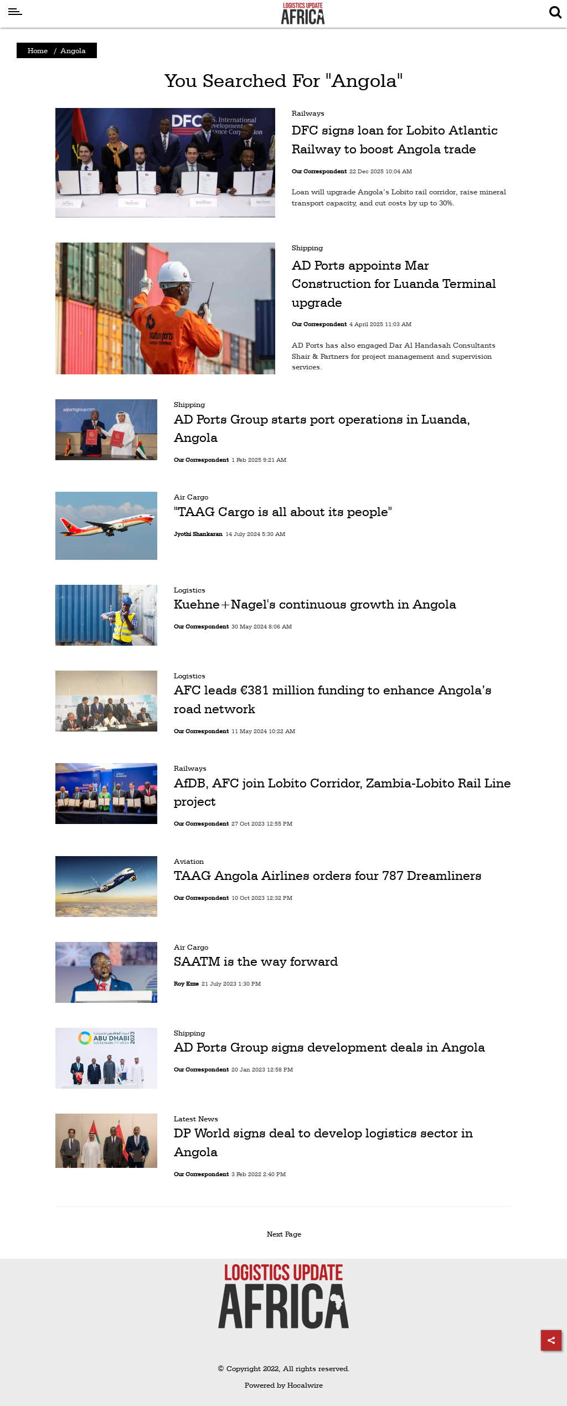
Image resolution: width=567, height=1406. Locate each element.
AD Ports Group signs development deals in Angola (329, 1047)
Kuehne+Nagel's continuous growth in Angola (315, 604)
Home (38, 50)
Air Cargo (191, 496)
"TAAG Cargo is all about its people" (283, 511)
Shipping (307, 247)
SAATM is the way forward (256, 961)
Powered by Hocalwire (284, 1385)
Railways (308, 113)
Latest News (196, 1118)
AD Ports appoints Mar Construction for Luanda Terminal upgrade (394, 283)
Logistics (189, 589)
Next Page (286, 1233)
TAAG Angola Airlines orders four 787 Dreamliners (328, 875)
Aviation (189, 861)
